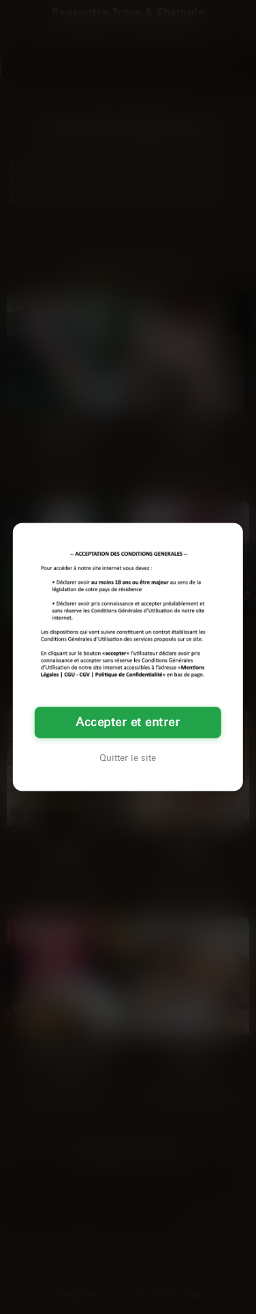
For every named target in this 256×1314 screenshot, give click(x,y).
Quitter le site (127, 757)
